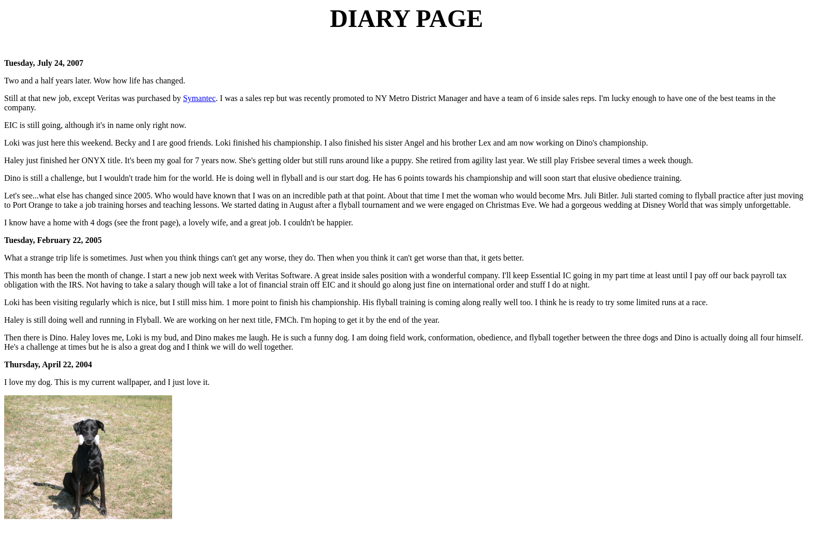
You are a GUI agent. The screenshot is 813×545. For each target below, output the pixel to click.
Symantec (199, 98)
